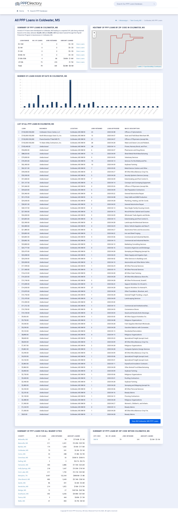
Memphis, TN (22, 476)
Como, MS (21, 454)
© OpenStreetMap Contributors (152, 66)
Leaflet (139, 66)
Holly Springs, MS (24, 468)
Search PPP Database (37, 11)
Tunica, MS (22, 497)
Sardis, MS (21, 483)
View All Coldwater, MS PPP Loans (145, 421)
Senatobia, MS (23, 486)
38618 (95, 439)
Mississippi (123, 20)
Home (20, 11)
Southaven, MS (23, 494)
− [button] (94, 36)
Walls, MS (21, 501)
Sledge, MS (22, 490)
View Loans (80, 44)
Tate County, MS (136, 20)
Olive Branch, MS (24, 479)
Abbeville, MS (23, 439)
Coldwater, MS (23, 450)
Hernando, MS (23, 465)
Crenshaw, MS (23, 458)
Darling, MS (22, 461)
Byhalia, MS (22, 447)
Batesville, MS (23, 443)
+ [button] (94, 32)
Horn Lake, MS (23, 472)
